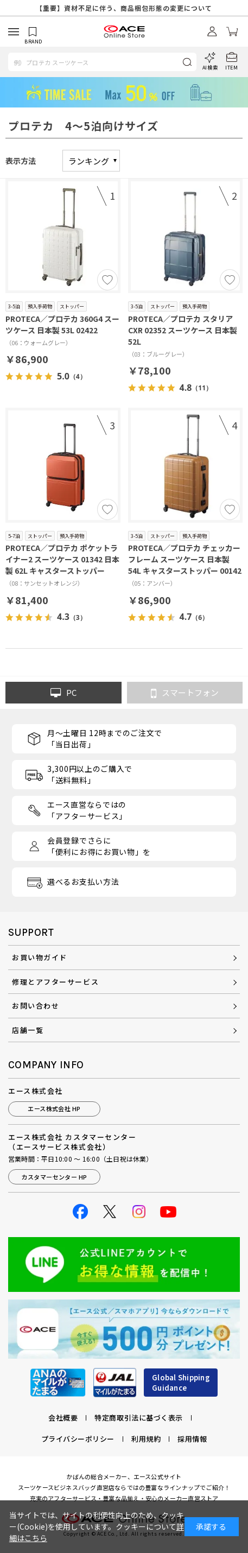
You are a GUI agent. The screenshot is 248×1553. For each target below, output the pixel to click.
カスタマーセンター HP (54, 1176)
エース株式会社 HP (54, 1108)
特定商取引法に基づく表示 (138, 1417)
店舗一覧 (27, 1030)
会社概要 (63, 1417)
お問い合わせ (35, 1005)
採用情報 (192, 1439)
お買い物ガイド (39, 957)
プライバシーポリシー (78, 1439)
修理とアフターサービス (55, 982)
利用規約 (146, 1439)
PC (63, 693)
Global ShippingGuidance (180, 1382)
